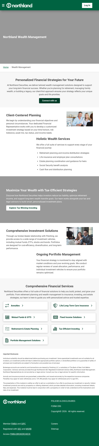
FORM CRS (56, 406)
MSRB (28, 429)
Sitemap (55, 429)
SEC (19, 429)
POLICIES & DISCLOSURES (63, 401)
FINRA (14, 424)
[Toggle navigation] (3, 5)
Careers (54, 424)
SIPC (23, 424)
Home (6, 67)
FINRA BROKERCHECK (20, 434)
